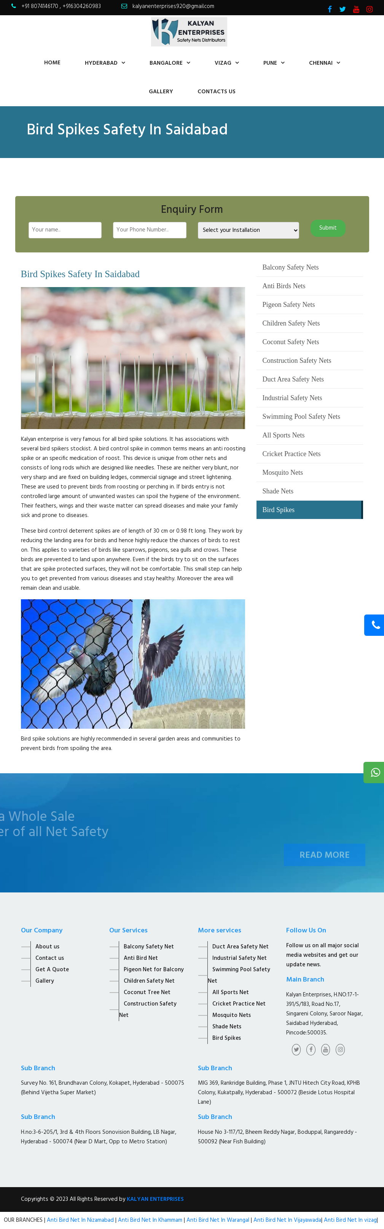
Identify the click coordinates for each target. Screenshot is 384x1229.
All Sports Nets (283, 435)
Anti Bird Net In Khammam (151, 1220)
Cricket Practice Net (239, 1004)
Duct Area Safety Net (240, 946)
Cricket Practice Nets (291, 454)
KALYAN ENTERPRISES (155, 1199)
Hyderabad (101, 63)
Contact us (49, 958)
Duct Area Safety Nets (292, 379)
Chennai (321, 63)
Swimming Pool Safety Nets (301, 416)
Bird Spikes (278, 510)
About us (47, 946)
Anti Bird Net (141, 958)
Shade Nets (277, 491)
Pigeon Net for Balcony (154, 969)
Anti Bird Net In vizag (349, 1220)
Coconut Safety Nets (290, 342)
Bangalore (166, 63)
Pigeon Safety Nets (288, 304)
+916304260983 (81, 6)
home (52, 62)
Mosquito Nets (282, 472)
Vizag (223, 63)
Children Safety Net (149, 981)
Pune (270, 63)
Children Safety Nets (291, 323)
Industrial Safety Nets (292, 398)
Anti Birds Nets (283, 286)
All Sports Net (230, 992)
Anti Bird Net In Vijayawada (287, 1220)
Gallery (161, 91)
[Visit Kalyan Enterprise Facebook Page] (330, 10)
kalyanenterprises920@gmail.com (173, 6)
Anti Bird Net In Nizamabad (81, 1220)
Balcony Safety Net (149, 946)
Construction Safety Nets (296, 360)
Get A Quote (52, 969)
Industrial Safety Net (239, 958)
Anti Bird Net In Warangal (218, 1220)
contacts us (217, 91)
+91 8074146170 (40, 6)
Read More (325, 864)
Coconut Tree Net (147, 992)
